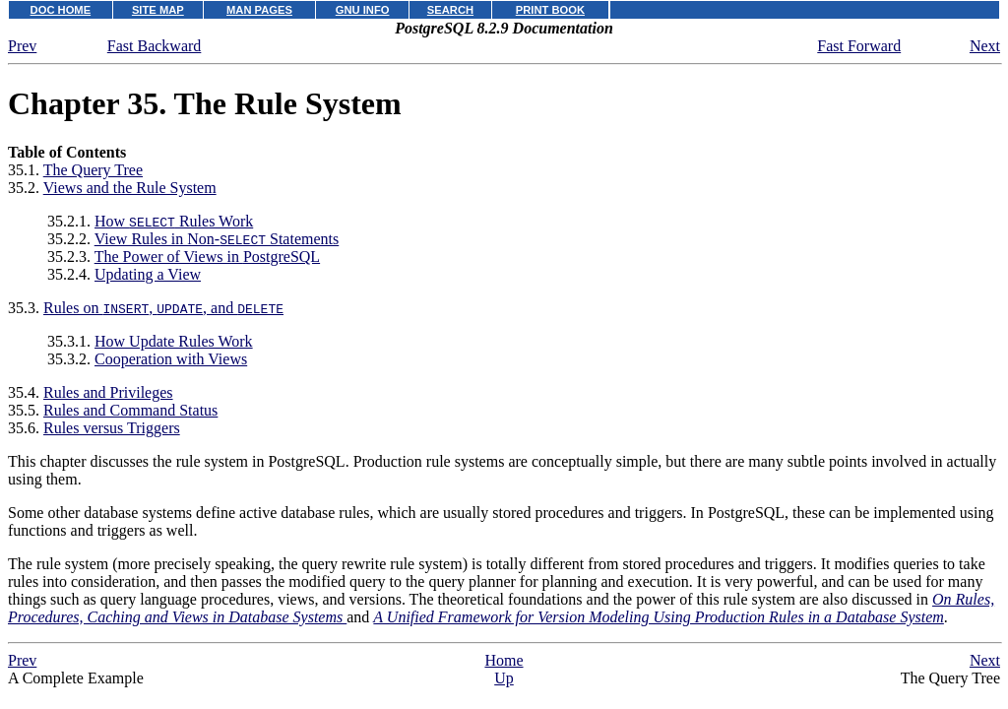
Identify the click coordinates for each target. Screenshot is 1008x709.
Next (985, 45)
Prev (22, 45)
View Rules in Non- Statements (217, 238)
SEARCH (450, 10)
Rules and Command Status (130, 410)
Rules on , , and (163, 307)
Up (504, 678)
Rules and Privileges (108, 392)
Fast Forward (859, 45)
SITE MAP (158, 10)
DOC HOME (61, 10)
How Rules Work (173, 221)
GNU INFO (363, 10)
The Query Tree (93, 169)
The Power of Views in (207, 256)
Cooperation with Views (170, 359)
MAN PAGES (259, 10)
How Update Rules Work (173, 341)
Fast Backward (154, 45)
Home (503, 660)
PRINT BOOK (550, 10)
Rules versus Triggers (111, 427)
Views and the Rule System (130, 187)
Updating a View (147, 274)
